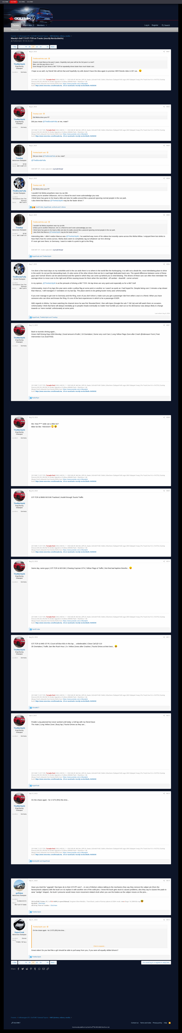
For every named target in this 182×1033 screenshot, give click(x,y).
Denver (24, 938)
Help (165, 1023)
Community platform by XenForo (91, 1027)
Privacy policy (157, 1023)
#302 (168, 107)
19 (26, 47)
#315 (168, 920)
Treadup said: (37, 114)
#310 (168, 561)
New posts (14, 30)
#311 (168, 637)
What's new (27, 25)
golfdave (19, 893)
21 (33, 47)
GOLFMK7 (13, 2)
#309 (168, 491)
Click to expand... (99, 946)
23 (41, 47)
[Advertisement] (91, 97)
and (41, 256)
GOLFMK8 (5, 2)
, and (44, 317)
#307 (168, 325)
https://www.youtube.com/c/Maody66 (75, 84)
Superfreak (19, 932)
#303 (168, 145)
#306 (168, 264)
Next (52, 47)
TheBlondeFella (19, 191)
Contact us (134, 1023)
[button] (33, 25)
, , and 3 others (51, 207)
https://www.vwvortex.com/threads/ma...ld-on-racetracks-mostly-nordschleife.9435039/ (65, 85)
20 (29, 47)
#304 (168, 178)
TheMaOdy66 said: (39, 152)
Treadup (19, 158)
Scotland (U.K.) (21, 901)
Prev (15, 47)
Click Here (41, 903)
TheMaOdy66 (17, 41)
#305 (168, 215)
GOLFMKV (30, 2)
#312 (168, 715)
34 (47, 47)
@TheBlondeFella (50, 121)
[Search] (165, 25)
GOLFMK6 (22, 2)
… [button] (22, 47)
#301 (168, 51)
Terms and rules (145, 1023)
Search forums (25, 30)
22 (37, 47)
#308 (168, 417)
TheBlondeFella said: (40, 58)
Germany (23, 72)
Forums (16, 25)
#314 (168, 880)
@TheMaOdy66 (56, 201)
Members (40, 25)
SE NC (24, 164)
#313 (168, 793)
